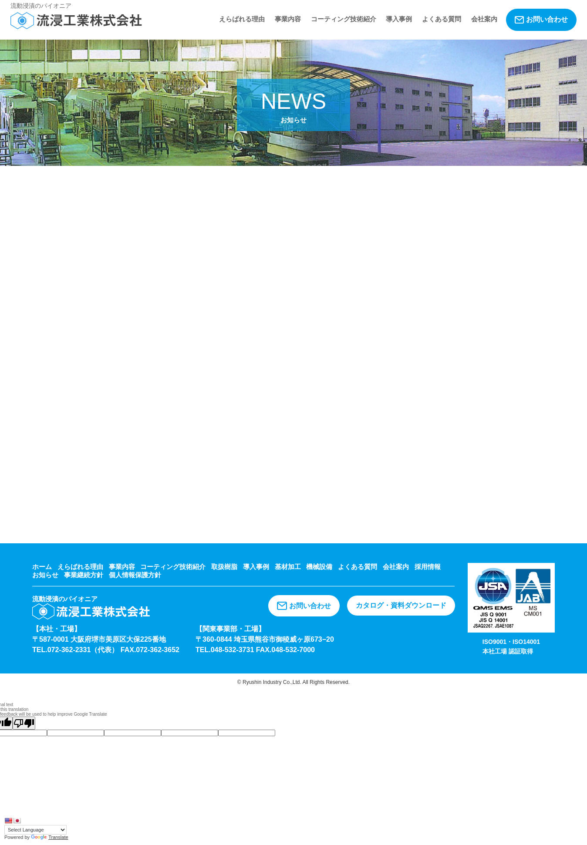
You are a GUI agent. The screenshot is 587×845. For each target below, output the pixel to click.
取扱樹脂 (224, 566)
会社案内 (484, 19)
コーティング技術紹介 (343, 19)
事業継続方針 (83, 575)
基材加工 (288, 566)
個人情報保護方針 (135, 575)
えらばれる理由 (242, 19)
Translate (49, 837)
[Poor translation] (24, 723)
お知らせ (45, 575)
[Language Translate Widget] (35, 830)
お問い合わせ (541, 20)
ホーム (42, 566)
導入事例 (399, 19)
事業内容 (288, 19)
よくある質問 (441, 19)
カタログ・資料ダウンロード (401, 605)
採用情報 (428, 566)
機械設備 (319, 566)
